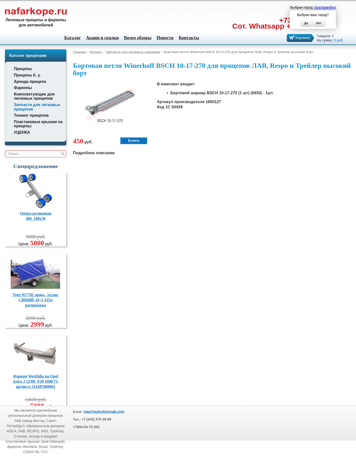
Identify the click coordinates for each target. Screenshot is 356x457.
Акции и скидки (102, 37)
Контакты (189, 37)
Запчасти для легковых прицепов (133, 52)
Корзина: (303, 38)
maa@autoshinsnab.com (104, 412)
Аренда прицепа (30, 81)
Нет (319, 23)
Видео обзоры (137, 37)
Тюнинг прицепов (31, 115)
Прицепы (23, 69)
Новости (164, 37)
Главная (79, 52)
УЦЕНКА (22, 132)
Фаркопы (23, 88)
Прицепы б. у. (27, 75)
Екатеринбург (325, 7)
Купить (133, 140)
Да (306, 23)
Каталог (72, 37)
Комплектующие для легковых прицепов (34, 96)
